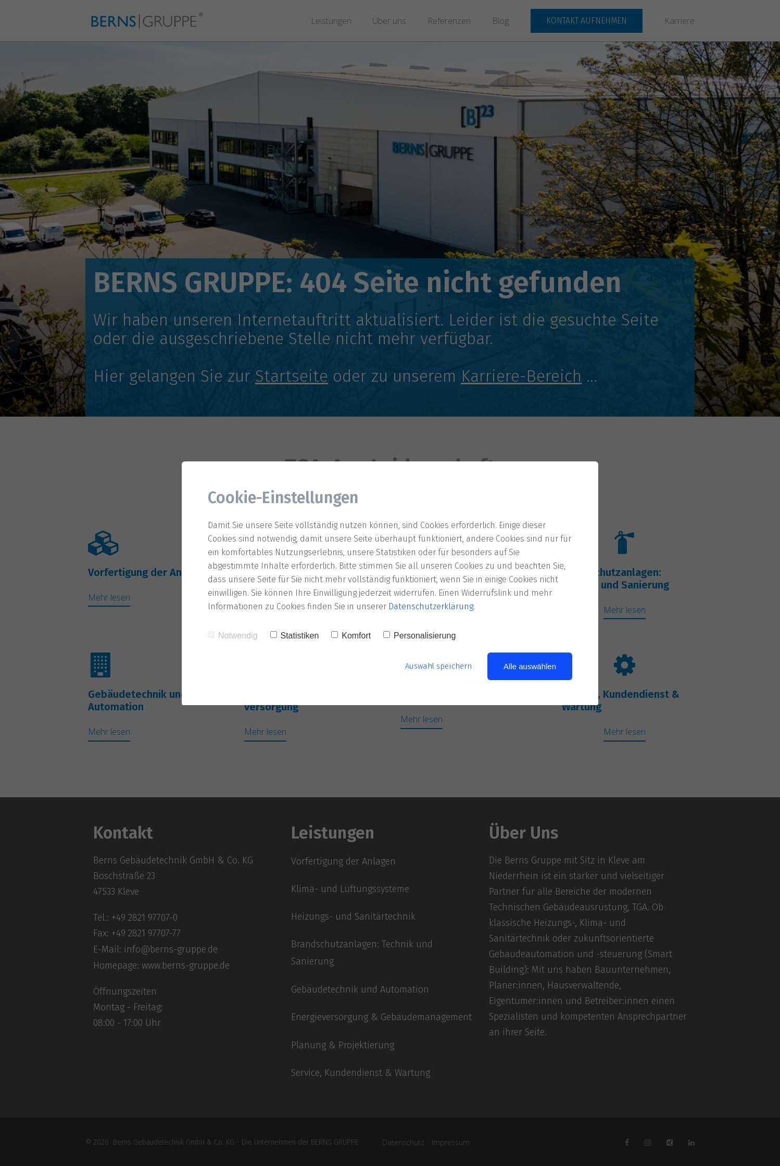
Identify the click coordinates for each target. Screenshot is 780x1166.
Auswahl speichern (438, 666)
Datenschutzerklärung (431, 606)
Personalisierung (419, 635)
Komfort (351, 635)
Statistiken (294, 635)
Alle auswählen (530, 666)
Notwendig (233, 635)
